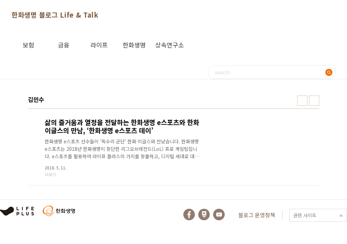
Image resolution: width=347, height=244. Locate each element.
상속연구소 (169, 44)
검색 (328, 72)
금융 (63, 44)
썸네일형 (302, 101)
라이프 (99, 44)
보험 (28, 44)
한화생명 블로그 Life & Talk (55, 15)
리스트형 (314, 101)
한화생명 (134, 44)
